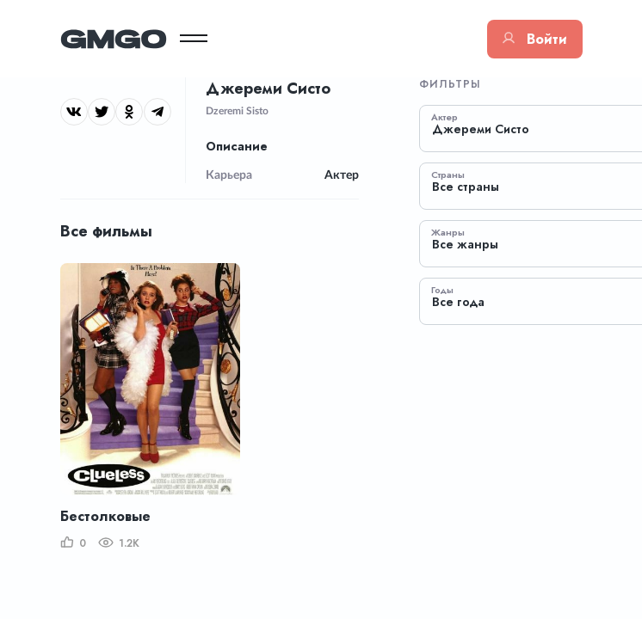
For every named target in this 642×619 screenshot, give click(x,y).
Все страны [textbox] (465, 187)
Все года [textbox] (458, 302)
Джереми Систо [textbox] (480, 129)
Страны (448, 174)
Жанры (448, 232)
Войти (535, 39)
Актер (444, 117)
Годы (442, 290)
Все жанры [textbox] (465, 244)
